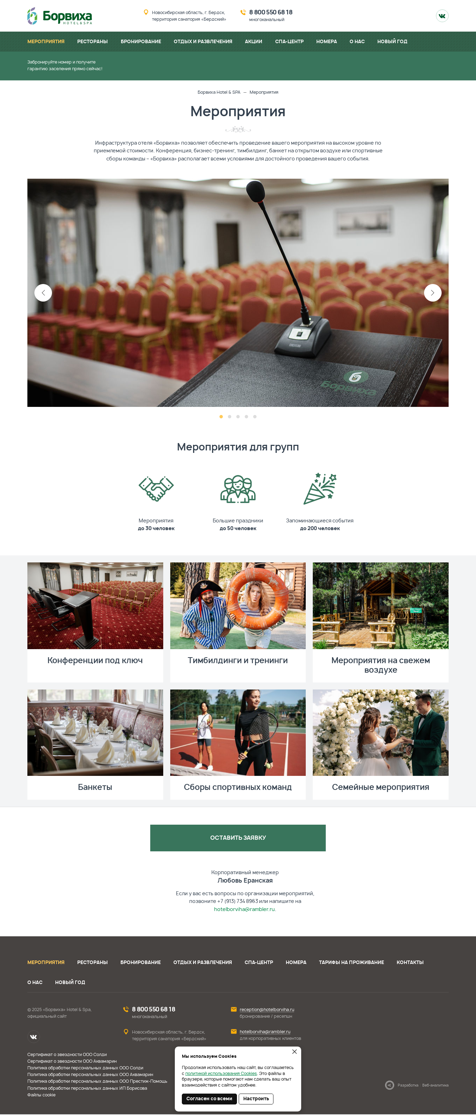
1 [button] (221, 417)
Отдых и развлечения (202, 963)
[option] (238, 293)
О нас (34, 983)
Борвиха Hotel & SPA (219, 92)
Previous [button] (43, 293)
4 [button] (246, 417)
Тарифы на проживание (351, 963)
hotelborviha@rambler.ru (244, 910)
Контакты (410, 963)
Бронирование (140, 963)
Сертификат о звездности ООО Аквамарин (72, 1062)
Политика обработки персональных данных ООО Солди (85, 1069)
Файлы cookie (41, 1096)
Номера (296, 963)
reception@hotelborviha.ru (267, 1010)
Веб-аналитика (435, 1086)
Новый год (70, 983)
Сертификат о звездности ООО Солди (67, 1055)
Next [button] (433, 293)
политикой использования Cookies (221, 1073)
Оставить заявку (238, 838)
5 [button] (254, 417)
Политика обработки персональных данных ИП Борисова (87, 1089)
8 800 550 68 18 (270, 12)
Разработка (408, 1086)
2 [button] (229, 417)
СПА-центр (259, 963)
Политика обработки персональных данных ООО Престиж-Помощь (97, 1082)
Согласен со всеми (209, 1099)
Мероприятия (46, 963)
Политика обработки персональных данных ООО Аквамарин (90, 1075)
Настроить (256, 1099)
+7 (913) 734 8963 (237, 902)
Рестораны (92, 963)
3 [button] (238, 417)
